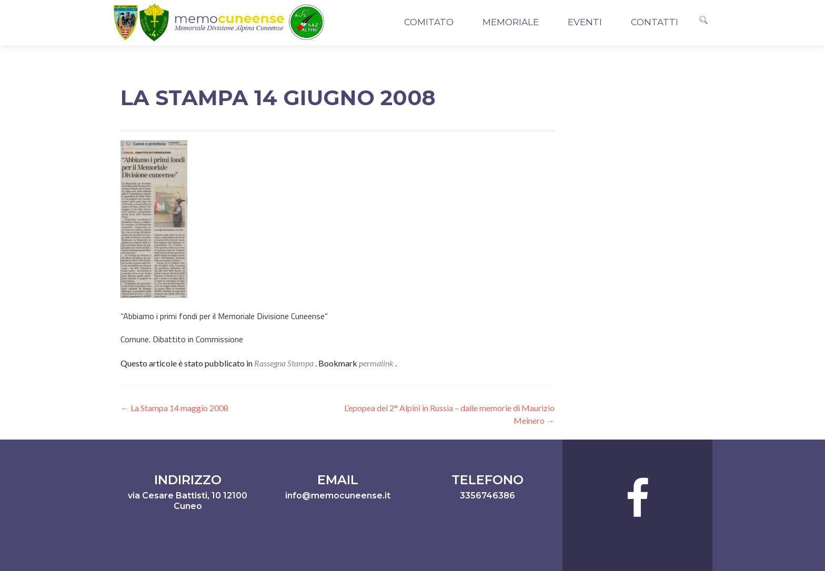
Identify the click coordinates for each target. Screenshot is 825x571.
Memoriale (510, 22)
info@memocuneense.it (337, 496)
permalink (377, 363)
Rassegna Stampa (284, 363)
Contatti (654, 22)
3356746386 (487, 496)
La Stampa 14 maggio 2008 (174, 408)
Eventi (585, 22)
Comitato (429, 22)
